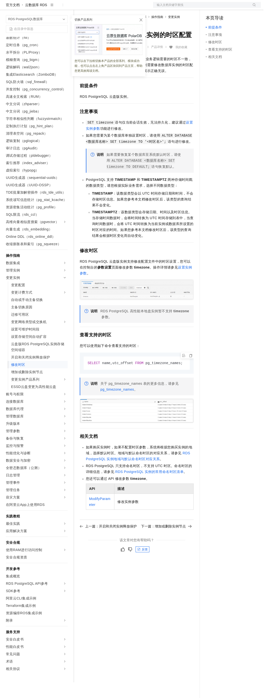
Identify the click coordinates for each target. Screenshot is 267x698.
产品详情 (157, 62)
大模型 (50, 8)
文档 (201, 8)
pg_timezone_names (117, 405)
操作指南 (157, 32)
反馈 (142, 565)
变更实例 (174, 32)
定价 (106, 8)
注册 (235, 8)
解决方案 (79, 8)
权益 (94, 8)
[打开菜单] (8, 8)
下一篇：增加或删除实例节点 (166, 542)
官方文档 (13, 21)
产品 (64, 8)
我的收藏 (181, 63)
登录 (253, 8)
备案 (211, 8)
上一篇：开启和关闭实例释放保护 (108, 542)
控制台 (223, 8)
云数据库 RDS (36, 21)
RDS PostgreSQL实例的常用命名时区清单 (149, 488)
